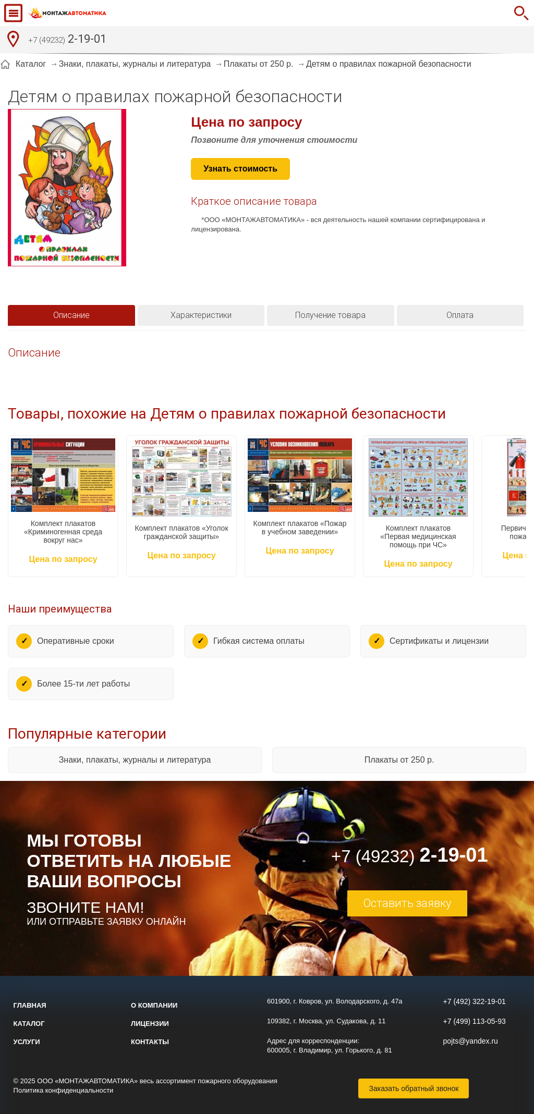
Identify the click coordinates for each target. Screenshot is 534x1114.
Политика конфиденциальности (64, 1090)
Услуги (27, 1042)
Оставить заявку (407, 903)
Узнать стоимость (240, 168)
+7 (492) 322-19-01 (474, 1001)
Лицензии (150, 1023)
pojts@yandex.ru (470, 1041)
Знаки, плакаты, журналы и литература (135, 759)
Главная (30, 1005)
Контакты (150, 1042)
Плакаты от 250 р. (399, 759)
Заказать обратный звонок (413, 1088)
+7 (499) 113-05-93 (474, 1021)
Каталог (29, 1023)
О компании (154, 1005)
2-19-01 (67, 40)
